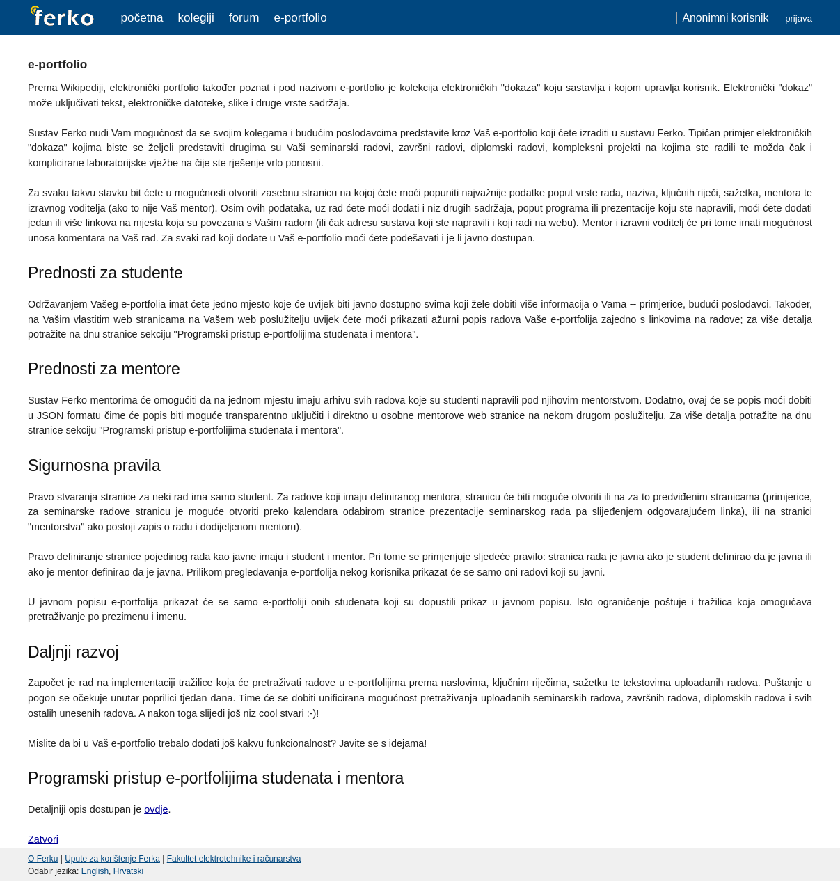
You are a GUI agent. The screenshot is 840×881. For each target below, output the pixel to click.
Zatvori (43, 839)
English (95, 871)
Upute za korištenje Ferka (112, 859)
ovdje (156, 809)
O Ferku (43, 859)
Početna (142, 17)
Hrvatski (128, 871)
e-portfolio (300, 17)
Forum (244, 17)
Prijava (798, 18)
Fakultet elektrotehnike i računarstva (234, 859)
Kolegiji (195, 17)
